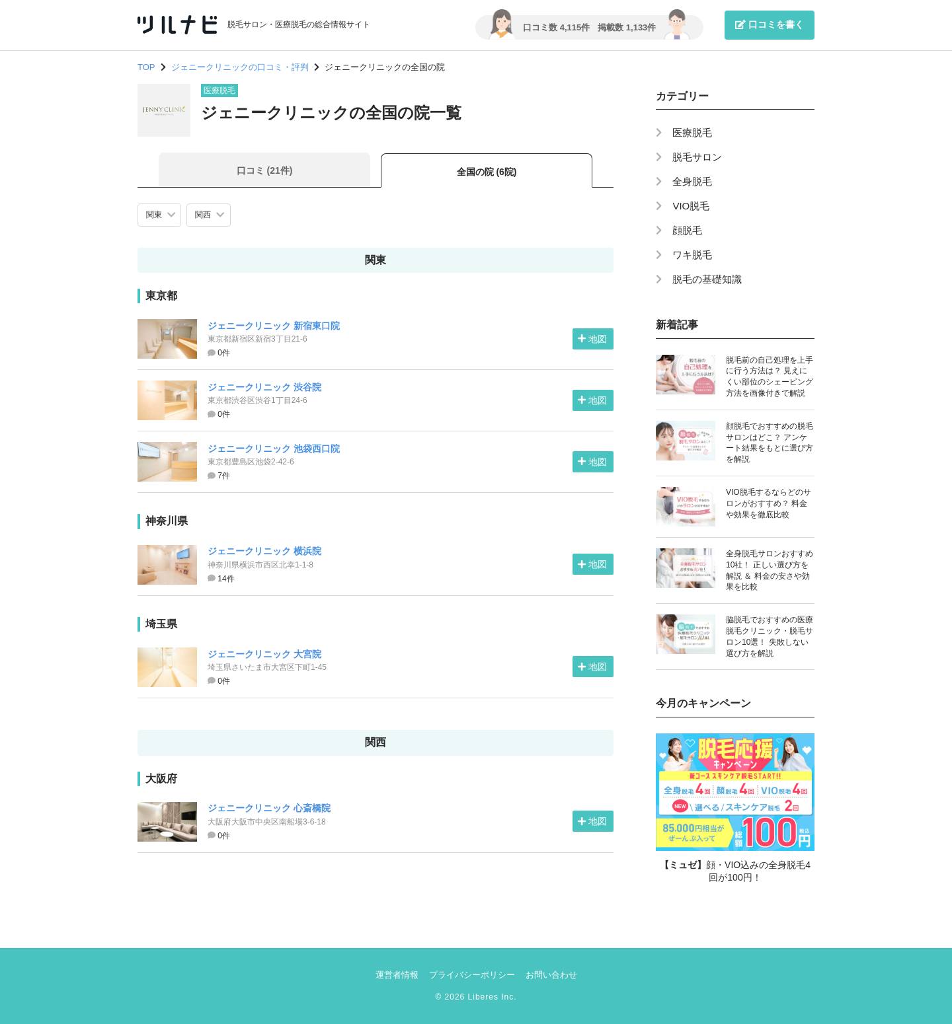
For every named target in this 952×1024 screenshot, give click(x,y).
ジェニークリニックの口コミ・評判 (240, 67)
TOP (146, 67)
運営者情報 (397, 975)
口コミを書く (769, 24)
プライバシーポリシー (472, 975)
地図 (592, 339)
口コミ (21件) (265, 170)
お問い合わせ (551, 975)
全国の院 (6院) (487, 171)
